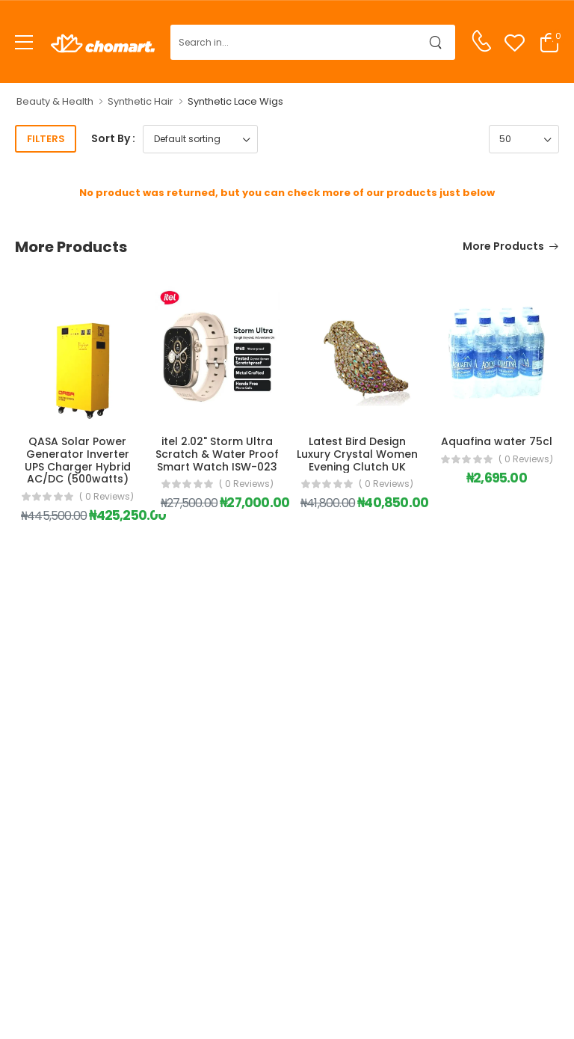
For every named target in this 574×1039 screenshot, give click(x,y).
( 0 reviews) (106, 496)
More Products (503, 247)
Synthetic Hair (140, 101)
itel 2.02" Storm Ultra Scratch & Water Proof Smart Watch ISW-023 (217, 454)
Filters (46, 139)
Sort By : (113, 138)
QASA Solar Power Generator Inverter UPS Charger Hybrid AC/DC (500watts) (78, 460)
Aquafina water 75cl (496, 441)
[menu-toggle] (24, 43)
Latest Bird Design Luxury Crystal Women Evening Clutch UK (357, 454)
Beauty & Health (54, 101)
